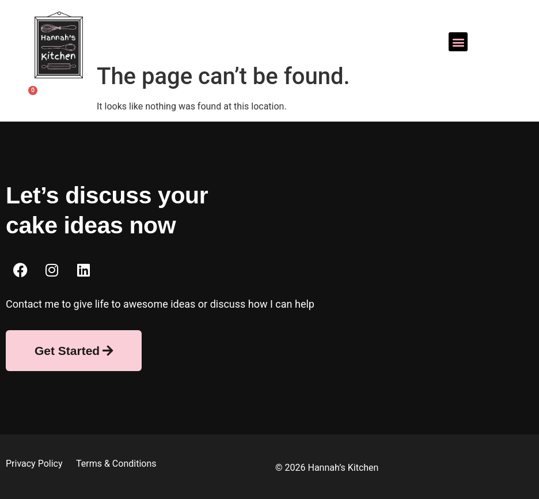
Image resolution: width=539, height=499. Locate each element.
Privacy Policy (35, 463)
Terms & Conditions (116, 463)
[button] (458, 41)
